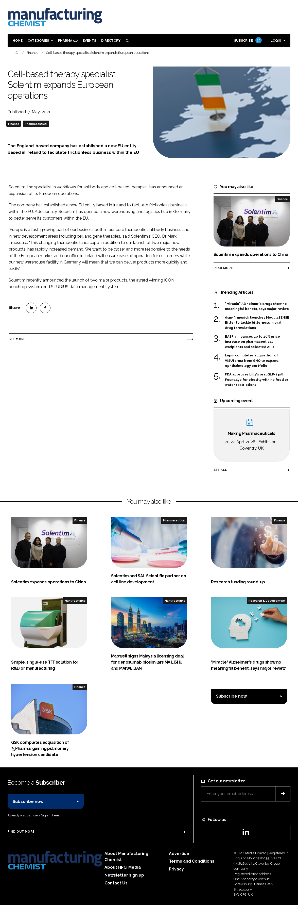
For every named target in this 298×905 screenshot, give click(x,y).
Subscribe (247, 40)
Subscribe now (231, 696)
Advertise (179, 853)
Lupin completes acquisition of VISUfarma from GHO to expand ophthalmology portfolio (251, 360)
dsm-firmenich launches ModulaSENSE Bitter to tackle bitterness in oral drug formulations (257, 323)
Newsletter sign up (124, 875)
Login (276, 40)
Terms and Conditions (191, 861)
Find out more (21, 831)
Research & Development (267, 600)
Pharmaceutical (36, 123)
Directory (110, 40)
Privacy (176, 869)
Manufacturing (75, 600)
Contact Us (116, 883)
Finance (13, 123)
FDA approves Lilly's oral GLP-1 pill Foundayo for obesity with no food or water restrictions (256, 379)
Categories (38, 40)
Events (89, 40)
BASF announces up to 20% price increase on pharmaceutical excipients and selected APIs (252, 342)
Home (18, 40)
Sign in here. (50, 815)
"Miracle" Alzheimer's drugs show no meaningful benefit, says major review (257, 306)
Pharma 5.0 (68, 40)
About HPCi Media (122, 867)
